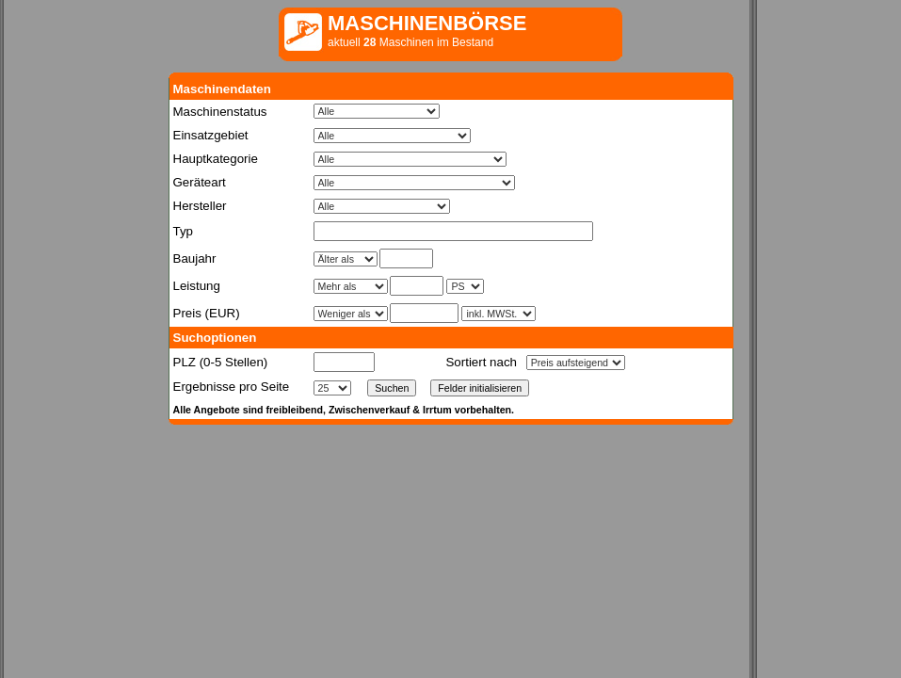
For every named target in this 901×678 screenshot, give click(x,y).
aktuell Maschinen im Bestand (410, 42)
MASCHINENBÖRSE (427, 23)
